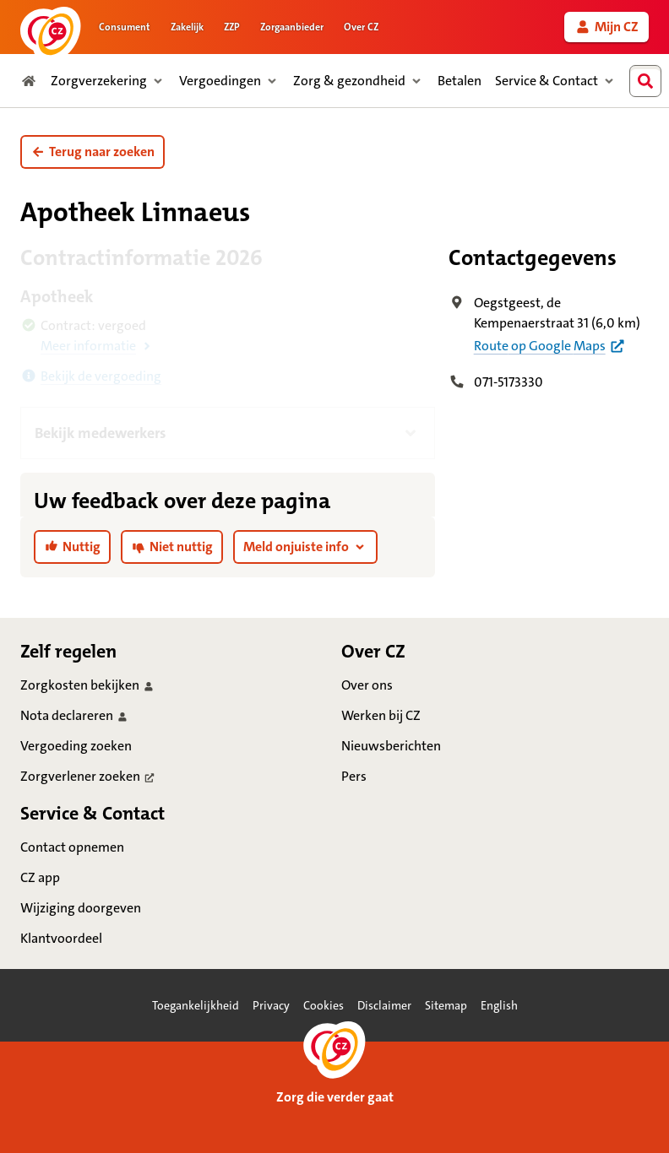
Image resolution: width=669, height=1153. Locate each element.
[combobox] (649, 81)
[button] (92, 152)
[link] (606, 27)
